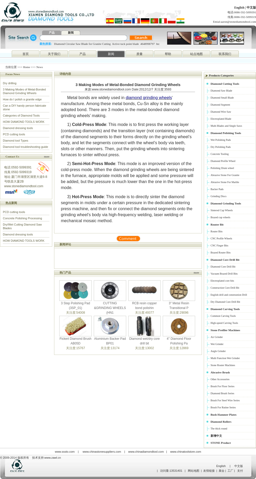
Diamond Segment (220, 104)
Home (26, 67)
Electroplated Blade (221, 118)
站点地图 (196, 54)
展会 (221, 470)
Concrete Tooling (220, 154)
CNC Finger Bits (219, 245)
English (239, 7)
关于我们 (54, 54)
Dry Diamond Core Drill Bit (225, 301)
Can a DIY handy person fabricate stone (24, 107)
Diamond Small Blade (222, 97)
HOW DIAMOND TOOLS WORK (23, 121)
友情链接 (209, 470)
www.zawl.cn (52, 457)
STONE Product (221, 442)
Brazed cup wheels (220, 217)
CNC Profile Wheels (221, 238)
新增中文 (216, 435)
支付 (240, 470)
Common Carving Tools (223, 315)
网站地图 (193, 470)
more (46, 156)
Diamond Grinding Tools (226, 203)
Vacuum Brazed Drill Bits (224, 273)
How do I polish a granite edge (22, 99)
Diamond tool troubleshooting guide (25, 146)
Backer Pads (217, 189)
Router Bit (217, 224)
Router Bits (217, 231)
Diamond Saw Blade (221, 90)
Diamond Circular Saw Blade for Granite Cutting (82, 43)
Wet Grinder (217, 344)
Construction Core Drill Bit (225, 287)
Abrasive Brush (220, 372)
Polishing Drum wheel (222, 168)
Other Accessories (220, 379)
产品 (52, 32)
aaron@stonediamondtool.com (238, 21)
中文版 (251, 7)
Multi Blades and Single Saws (226, 125)
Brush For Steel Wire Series (225, 400)
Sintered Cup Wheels (222, 210)
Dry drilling (9, 83)
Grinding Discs (218, 196)
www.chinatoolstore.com (185, 451)
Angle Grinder (218, 351)
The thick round (219, 428)
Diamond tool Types (15, 140)
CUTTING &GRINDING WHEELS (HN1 (110, 307)
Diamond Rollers (221, 421)
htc (158, 43)
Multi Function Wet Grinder (225, 358)
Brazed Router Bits (221, 252)
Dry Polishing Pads (221, 146)
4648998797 (147, 43)
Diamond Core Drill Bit (225, 259)
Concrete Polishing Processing (22, 218)
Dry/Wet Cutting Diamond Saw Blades (22, 226)
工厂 (230, 470)
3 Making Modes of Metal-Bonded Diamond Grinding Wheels (24, 91)
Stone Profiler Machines (225, 330)
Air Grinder (217, 337)
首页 (25, 54)
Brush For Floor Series (222, 386)
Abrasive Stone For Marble (225, 182)
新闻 (71, 32)
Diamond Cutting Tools (225, 83)
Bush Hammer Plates (223, 414)
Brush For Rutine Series (223, 407)
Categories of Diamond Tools (21, 115)
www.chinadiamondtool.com (146, 451)
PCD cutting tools (14, 134)
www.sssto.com (65, 451)
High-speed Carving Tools (224, 323)
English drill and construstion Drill (229, 294)
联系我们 (225, 54)
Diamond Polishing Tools (226, 133)
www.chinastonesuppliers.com (102, 451)
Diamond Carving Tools (225, 309)
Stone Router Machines (223, 365)
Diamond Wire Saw (221, 111)
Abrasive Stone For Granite (225, 175)
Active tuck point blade (125, 43)
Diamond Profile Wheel (223, 161)
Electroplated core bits (222, 280)
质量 (139, 54)
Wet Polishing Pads (221, 139)
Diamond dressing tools (18, 128)
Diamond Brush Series (222, 393)
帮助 (168, 54)
